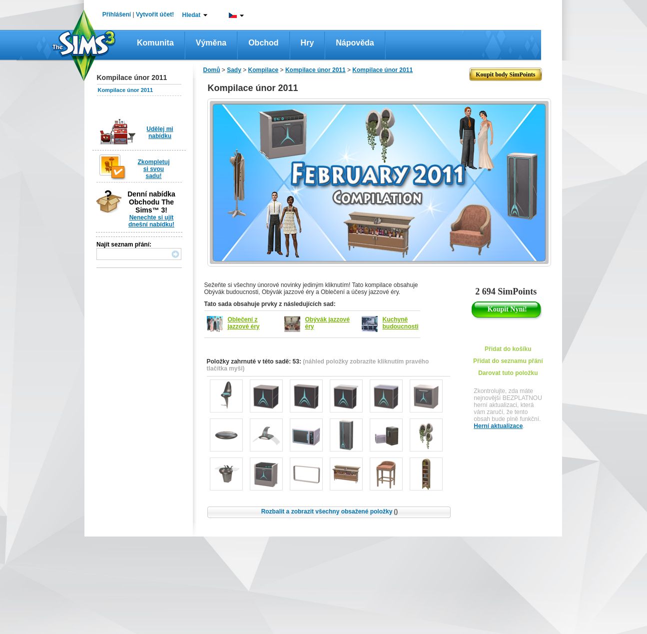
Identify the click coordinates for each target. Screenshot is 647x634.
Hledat (191, 15)
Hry (307, 42)
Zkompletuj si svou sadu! (153, 169)
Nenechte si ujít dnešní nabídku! (151, 221)
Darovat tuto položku (508, 373)
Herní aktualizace (498, 426)
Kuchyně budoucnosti (401, 323)
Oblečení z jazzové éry (244, 323)
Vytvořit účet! (155, 14)
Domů (211, 70)
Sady (234, 70)
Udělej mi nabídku (159, 133)
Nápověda (355, 42)
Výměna (211, 42)
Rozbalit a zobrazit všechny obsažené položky (329, 511)
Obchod (263, 42)
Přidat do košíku (508, 349)
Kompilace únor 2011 (125, 90)
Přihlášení (116, 14)
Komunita (155, 42)
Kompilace (263, 70)
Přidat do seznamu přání (508, 361)
